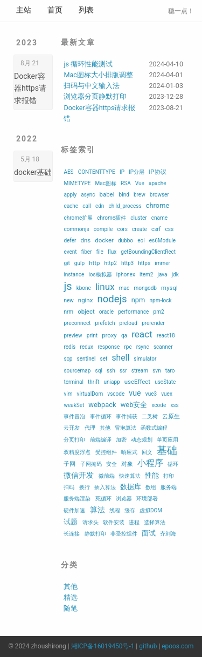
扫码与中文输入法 (92, 86)
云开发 (72, 428)
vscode (115, 394)
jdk (175, 274)
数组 (150, 487)
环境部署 (147, 499)
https (144, 263)
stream (139, 371)
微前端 (107, 476)
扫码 (69, 487)
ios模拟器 (100, 274)
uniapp (112, 382)
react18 (166, 335)
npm (138, 300)
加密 (121, 440)
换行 (84, 487)
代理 (90, 428)
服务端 (169, 487)
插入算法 (105, 487)
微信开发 (79, 475)
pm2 (159, 312)
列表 (86, 9)
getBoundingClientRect (148, 252)
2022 (27, 138)
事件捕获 (126, 416)
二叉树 (150, 416)
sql (98, 371)
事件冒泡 (74, 416)
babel (107, 194)
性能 (152, 475)
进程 (134, 522)
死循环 (103, 499)
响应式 (129, 452)
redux (86, 347)
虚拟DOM (151, 510)
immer (162, 263)
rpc (127, 347)
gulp (79, 263)
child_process (124, 206)
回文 (147, 452)
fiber (86, 252)
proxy (109, 335)
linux (105, 286)
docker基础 (33, 172)
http (94, 263)
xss (174, 405)
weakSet (74, 405)
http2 (110, 263)
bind (124, 195)
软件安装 (113, 522)
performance (133, 312)
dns (86, 240)
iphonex (125, 274)
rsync (142, 347)
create (139, 229)
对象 (127, 464)
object (86, 311)
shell (120, 358)
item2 (146, 274)
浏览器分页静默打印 (95, 96)
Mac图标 (105, 183)
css (169, 229)
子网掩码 (91, 464)
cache (71, 206)
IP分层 (136, 172)
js (68, 286)
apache (157, 183)
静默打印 (95, 534)
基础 (167, 450)
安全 (111, 464)
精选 (71, 597)
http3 (127, 263)
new (68, 300)
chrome (157, 205)
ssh (111, 371)
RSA (126, 183)
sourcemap (77, 371)
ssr (123, 371)
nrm (68, 312)
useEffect (137, 381)
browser (159, 195)
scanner (163, 347)
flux (112, 252)
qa (124, 335)
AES (68, 172)
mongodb (145, 288)
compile (103, 229)
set (104, 359)
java (163, 274)
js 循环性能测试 (88, 64)
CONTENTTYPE (96, 172)
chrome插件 (111, 218)
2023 (27, 42)
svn (156, 371)
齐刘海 (168, 534)
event (70, 252)
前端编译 (101, 440)
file (99, 252)
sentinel (86, 359)
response (108, 347)
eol (140, 240)
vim (68, 394)
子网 (69, 464)
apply (70, 195)
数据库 (130, 487)
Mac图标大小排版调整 (98, 75)
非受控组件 (123, 534)
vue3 (151, 394)
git (66, 263)
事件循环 (101, 416)
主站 (23, 9)
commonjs (76, 229)
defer (70, 240)
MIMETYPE (77, 183)
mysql (169, 288)
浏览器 (124, 499)
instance (74, 274)
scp (68, 359)
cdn (99, 206)
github (148, 646)
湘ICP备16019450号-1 (103, 646)
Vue (139, 183)
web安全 (134, 405)
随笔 (71, 608)
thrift (93, 382)
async (88, 195)
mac (124, 288)
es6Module (162, 240)
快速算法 (130, 476)
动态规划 (141, 440)
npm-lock (161, 300)
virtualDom (90, 394)
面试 (149, 533)
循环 (173, 464)
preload (128, 323)
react (141, 334)
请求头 (90, 522)
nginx (85, 300)
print (92, 335)
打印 (168, 476)
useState (165, 382)
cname (159, 218)
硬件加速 (74, 510)
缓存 (129, 510)
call (86, 206)
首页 (54, 9)
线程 (114, 510)
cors (122, 229)
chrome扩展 (78, 218)
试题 (71, 522)
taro (170, 371)
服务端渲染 (77, 499)
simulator (145, 359)
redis (69, 347)
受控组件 (106, 452)
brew (139, 195)
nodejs (112, 299)
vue (135, 393)
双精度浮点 (77, 452)
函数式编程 (154, 428)
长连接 (72, 534)
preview (73, 335)
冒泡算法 (125, 428)
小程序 (150, 463)
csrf (156, 229)
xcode (159, 405)
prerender (153, 323)
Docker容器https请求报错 (30, 88)
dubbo (125, 240)
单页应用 (167, 440)
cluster (138, 218)
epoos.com (177, 646)
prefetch (105, 323)
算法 (97, 509)
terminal (73, 382)
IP (122, 172)
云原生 (171, 416)
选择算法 (154, 522)
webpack (102, 405)
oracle (106, 312)
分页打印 (74, 440)
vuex (166, 394)
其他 (105, 428)
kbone (83, 288)
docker (104, 240)
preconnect (77, 323)
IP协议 (157, 171)
